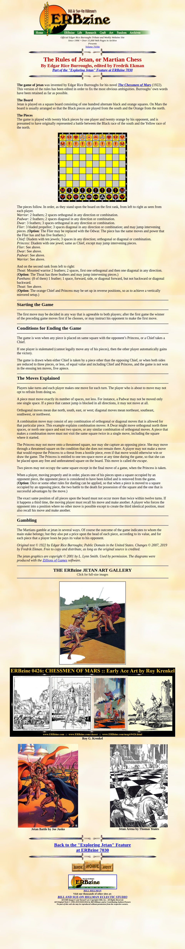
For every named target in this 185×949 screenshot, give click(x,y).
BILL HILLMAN (92, 890)
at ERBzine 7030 (92, 850)
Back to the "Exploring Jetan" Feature (92, 844)
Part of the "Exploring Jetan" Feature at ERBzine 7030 (92, 70)
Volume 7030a (92, 46)
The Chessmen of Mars (134, 85)
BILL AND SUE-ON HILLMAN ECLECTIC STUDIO (92, 897)
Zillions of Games (55, 560)
